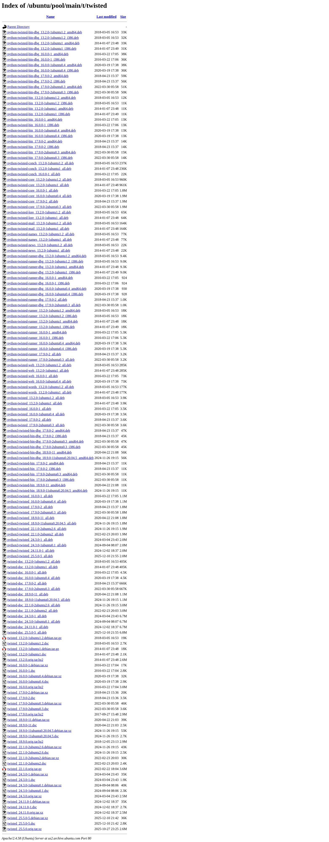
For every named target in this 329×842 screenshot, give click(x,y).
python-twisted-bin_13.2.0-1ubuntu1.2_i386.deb (40, 103)
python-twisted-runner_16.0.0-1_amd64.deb (37, 332)
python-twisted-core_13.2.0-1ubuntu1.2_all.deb (39, 179)
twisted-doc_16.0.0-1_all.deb (27, 572)
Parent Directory (18, 27)
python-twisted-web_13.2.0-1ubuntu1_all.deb (38, 370)
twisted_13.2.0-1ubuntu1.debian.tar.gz (33, 649)
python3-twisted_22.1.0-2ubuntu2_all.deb (35, 534)
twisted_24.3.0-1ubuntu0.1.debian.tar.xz (34, 785)
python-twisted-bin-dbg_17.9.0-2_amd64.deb (37, 76)
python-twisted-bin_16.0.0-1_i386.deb (33, 125)
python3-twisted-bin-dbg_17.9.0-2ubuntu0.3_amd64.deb (45, 441)
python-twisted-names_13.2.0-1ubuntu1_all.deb (39, 239)
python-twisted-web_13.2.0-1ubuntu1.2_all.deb (39, 365)
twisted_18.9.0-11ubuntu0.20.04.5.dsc (33, 736)
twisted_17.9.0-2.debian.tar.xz (27, 692)
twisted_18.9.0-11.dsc (22, 725)
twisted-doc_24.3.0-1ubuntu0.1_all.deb (33, 621)
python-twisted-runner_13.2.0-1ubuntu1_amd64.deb (42, 321)
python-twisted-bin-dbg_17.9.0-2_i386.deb (36, 81)
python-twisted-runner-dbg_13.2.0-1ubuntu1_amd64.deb (45, 267)
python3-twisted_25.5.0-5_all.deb (30, 556)
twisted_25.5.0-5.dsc (21, 823)
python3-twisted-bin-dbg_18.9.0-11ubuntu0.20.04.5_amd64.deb (50, 458)
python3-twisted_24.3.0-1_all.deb (30, 539)
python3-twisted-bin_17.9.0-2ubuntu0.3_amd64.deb (42, 474)
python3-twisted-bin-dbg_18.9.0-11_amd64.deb (39, 452)
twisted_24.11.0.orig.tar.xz (25, 812)
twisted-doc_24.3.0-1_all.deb (27, 616)
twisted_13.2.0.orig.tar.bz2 (25, 660)
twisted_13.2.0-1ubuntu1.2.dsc (28, 643)
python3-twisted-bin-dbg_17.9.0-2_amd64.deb (38, 430)
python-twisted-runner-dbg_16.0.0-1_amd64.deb (40, 278)
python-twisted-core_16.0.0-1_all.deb (32, 190)
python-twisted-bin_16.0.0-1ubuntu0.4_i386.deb (40, 136)
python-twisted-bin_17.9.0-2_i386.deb (33, 147)
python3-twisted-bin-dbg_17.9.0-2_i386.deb (37, 436)
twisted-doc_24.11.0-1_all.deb (27, 627)
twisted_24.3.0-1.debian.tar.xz (27, 774)
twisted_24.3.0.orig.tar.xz (24, 796)
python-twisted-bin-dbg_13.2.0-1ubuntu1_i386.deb (41, 48)
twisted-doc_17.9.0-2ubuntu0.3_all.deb (33, 589)
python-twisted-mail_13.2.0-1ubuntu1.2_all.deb (39, 223)
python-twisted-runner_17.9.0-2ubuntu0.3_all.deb (40, 359)
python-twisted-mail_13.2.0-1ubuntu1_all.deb (38, 228)
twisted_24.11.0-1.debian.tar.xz (28, 801)
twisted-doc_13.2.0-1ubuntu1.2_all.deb (33, 561)
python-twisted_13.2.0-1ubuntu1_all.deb (34, 403)
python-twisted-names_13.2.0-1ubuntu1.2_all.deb (40, 234)
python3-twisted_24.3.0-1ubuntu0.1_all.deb (36, 545)
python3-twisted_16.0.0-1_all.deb (30, 496)
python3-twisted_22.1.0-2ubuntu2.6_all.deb (36, 529)
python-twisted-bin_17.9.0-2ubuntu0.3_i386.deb (40, 158)
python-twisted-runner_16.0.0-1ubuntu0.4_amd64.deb (43, 343)
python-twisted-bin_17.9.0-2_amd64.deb (34, 141)
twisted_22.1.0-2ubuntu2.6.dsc (28, 752)
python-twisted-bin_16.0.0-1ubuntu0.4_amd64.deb (41, 130)
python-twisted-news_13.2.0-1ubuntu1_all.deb (38, 250)
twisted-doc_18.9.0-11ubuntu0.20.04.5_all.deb (38, 599)
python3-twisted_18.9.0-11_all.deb (30, 518)
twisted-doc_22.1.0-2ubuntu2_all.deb (32, 610)
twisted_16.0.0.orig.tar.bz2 (25, 687)
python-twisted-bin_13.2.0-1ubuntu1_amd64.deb (40, 108)
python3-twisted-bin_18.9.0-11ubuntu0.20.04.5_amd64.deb (47, 490)
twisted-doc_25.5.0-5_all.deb (27, 632)
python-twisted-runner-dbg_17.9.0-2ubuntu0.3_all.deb (44, 305)
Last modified (106, 16)
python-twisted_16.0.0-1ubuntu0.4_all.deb (36, 414)
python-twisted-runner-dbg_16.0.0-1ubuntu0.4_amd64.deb (46, 288)
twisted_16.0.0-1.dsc (21, 670)
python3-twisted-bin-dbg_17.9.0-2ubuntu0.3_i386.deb (43, 447)
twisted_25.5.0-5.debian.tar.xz (27, 818)
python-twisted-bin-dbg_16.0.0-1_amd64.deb (37, 54)
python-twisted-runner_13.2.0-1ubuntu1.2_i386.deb (42, 316)
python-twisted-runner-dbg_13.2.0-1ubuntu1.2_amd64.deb (46, 256)
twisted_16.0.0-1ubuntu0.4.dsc (28, 681)
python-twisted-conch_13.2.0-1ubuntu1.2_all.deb (40, 163)
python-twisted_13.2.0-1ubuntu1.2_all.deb (36, 398)
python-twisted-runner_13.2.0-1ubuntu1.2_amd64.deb (43, 310)
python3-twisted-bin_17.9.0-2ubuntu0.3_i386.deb (40, 479)
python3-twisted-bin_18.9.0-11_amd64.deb (36, 485)
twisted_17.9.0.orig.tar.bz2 (25, 714)
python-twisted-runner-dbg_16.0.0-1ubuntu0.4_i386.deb (45, 294)
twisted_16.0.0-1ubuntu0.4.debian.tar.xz (34, 676)
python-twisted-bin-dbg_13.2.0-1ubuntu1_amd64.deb (43, 43)
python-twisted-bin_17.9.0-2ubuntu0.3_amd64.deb (41, 152)
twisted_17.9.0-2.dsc (21, 698)
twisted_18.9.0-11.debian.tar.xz (28, 720)
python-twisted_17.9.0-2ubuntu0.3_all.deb (36, 425)
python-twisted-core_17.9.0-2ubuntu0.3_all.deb (39, 207)
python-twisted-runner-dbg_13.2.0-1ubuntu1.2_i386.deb (45, 261)
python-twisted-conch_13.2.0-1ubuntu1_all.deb (39, 168)
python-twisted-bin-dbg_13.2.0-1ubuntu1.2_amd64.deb (44, 32)
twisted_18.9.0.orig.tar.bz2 (25, 741)
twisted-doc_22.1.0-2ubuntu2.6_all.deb (33, 605)
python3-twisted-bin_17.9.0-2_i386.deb (34, 469)
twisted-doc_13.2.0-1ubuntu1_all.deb (32, 567)
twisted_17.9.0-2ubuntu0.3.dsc (28, 709)
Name (50, 16)
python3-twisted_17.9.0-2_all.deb (30, 507)
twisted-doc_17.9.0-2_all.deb (27, 583)
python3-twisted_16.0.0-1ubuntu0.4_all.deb (36, 501)
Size (123, 16)
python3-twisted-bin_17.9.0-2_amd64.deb (35, 463)
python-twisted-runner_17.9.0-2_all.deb (34, 354)
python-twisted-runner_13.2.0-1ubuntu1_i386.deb (40, 327)
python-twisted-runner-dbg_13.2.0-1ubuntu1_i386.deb (44, 272)
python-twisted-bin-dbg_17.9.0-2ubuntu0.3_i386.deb (43, 92)
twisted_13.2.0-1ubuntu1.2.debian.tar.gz (34, 638)
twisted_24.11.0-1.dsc (22, 807)
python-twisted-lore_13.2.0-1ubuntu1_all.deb (37, 218)
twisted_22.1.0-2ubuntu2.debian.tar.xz (33, 758)
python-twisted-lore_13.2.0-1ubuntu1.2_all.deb (39, 212)
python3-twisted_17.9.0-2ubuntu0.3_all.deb (36, 512)
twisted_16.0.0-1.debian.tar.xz (27, 665)
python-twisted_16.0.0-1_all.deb (29, 409)
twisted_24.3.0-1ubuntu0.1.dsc (28, 790)
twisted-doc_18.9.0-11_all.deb (27, 594)
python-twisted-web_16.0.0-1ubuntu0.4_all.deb (39, 381)
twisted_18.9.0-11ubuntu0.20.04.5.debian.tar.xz (39, 730)
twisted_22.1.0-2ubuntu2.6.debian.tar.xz (34, 747)
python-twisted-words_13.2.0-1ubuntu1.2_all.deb (40, 387)
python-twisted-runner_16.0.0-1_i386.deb (35, 338)
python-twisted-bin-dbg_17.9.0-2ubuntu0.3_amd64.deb (44, 87)
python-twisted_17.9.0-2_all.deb (29, 419)
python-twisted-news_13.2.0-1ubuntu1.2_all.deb (40, 245)
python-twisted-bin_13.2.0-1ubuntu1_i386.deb (38, 114)
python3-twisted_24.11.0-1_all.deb (30, 550)
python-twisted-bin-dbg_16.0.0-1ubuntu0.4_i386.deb (43, 70)
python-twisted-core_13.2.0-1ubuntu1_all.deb (38, 185)
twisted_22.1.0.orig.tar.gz (24, 769)
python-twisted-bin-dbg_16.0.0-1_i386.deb (36, 59)
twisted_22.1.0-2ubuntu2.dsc (26, 763)
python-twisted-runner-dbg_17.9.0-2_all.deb (37, 299)
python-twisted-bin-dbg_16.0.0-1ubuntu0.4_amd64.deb (44, 65)
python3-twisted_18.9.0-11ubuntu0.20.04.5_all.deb (41, 523)
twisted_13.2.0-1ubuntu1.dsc (26, 654)
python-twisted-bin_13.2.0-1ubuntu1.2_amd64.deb (41, 97)
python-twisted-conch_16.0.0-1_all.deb (33, 174)
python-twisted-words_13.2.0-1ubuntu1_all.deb (39, 392)
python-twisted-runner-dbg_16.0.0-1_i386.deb (38, 283)
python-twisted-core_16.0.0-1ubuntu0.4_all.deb (39, 196)
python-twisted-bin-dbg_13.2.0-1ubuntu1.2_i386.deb (43, 37)
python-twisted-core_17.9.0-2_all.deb (32, 201)
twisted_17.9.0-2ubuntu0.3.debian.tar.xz (34, 703)
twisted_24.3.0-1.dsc (21, 780)
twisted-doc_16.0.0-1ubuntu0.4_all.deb (33, 578)
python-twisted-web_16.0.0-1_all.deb (32, 376)
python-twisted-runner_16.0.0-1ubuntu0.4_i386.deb (42, 348)
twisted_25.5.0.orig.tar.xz (24, 829)
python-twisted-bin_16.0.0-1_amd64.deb (34, 119)
